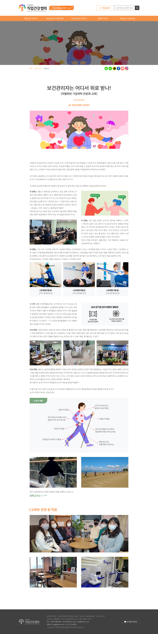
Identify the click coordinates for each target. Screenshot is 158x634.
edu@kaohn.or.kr (58, 624)
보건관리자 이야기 (79, 18)
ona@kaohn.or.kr (83, 622)
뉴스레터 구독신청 (132, 622)
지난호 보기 (106, 8)
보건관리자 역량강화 (55, 18)
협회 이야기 (103, 18)
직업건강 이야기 (31, 18)
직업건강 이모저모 (127, 18)
